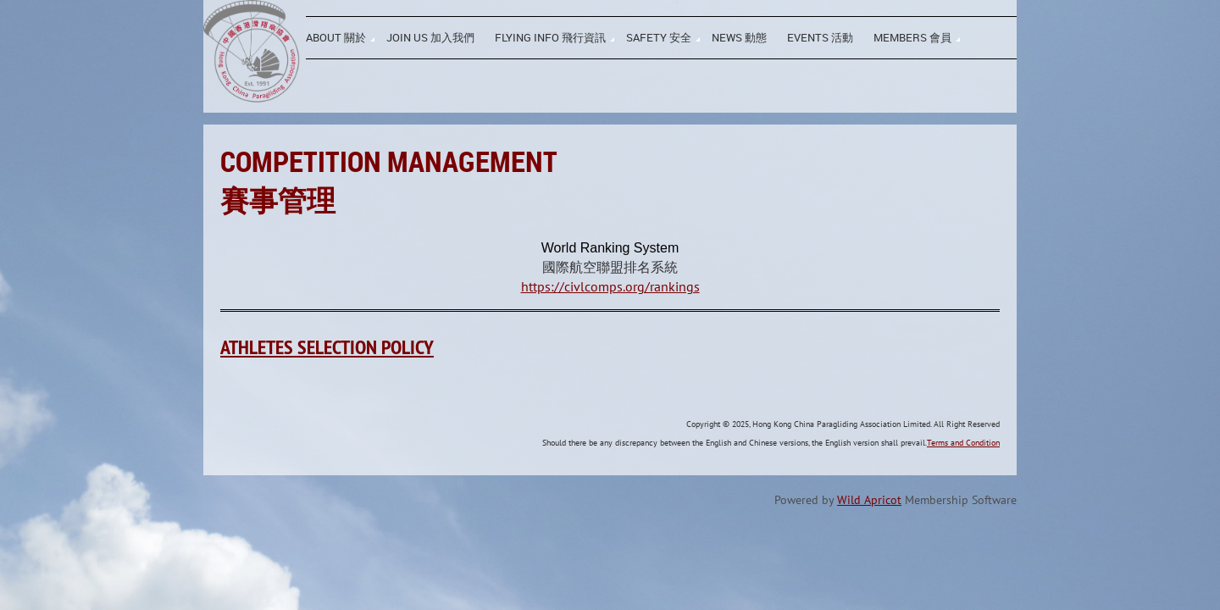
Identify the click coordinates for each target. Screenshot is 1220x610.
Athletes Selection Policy (327, 347)
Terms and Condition (963, 442)
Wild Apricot (869, 499)
